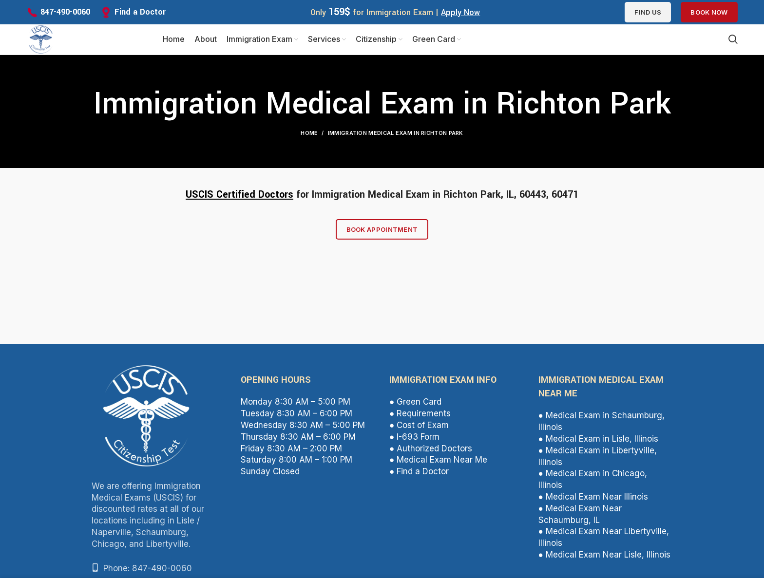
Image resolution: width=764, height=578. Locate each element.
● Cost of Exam (419, 429)
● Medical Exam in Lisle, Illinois (598, 442)
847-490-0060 (65, 12)
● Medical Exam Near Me (438, 463)
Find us (647, 12)
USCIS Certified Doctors (239, 198)
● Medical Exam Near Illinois (593, 500)
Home (309, 136)
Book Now (708, 12)
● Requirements (420, 417)
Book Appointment (382, 233)
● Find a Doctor (419, 475)
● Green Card (415, 406)
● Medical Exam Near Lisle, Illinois (604, 558)
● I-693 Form (414, 441)
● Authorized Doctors (430, 452)
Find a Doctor (140, 12)
